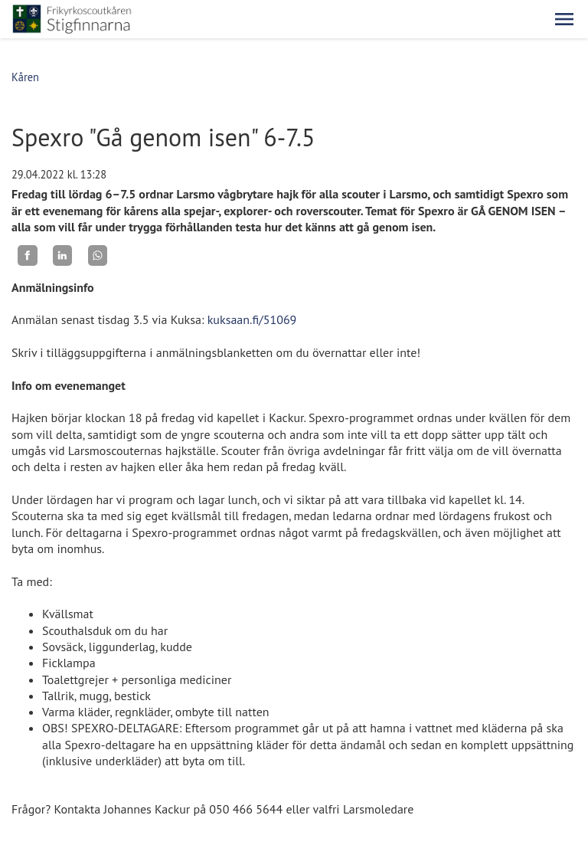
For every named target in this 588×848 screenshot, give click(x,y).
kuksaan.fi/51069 (252, 319)
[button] (564, 19)
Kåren (25, 77)
